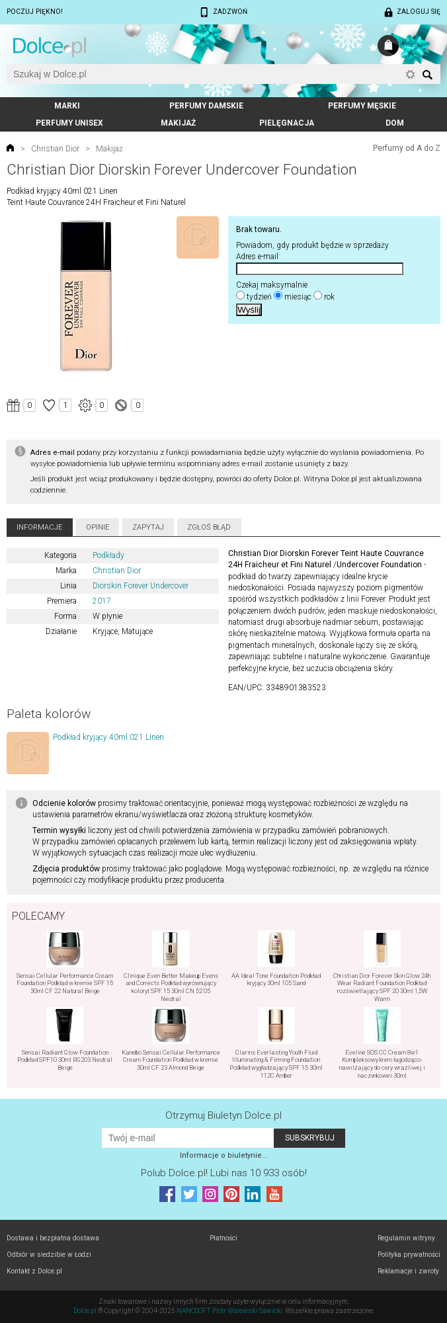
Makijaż (178, 123)
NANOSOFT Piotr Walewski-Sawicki (229, 1310)
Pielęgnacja (286, 123)
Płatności (223, 1238)
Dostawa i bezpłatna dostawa (53, 1238)
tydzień (259, 296)
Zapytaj (148, 527)
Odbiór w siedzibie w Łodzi (49, 1254)
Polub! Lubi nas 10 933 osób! (224, 1173)
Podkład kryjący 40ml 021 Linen (108, 737)
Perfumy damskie (206, 105)
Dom (395, 123)
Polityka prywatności (409, 1254)
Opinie (97, 527)
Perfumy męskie (362, 105)
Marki (67, 105)
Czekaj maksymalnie (271, 285)
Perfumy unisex (69, 123)
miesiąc (297, 296)
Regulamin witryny (406, 1238)
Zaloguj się (418, 11)
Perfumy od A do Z (406, 148)
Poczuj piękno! (35, 11)
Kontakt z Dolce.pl (34, 1271)
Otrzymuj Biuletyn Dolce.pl (223, 1115)
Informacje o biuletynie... (224, 1155)
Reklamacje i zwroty (408, 1271)
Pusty (414, 44)
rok (329, 296)
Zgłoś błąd (209, 527)
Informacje (39, 527)
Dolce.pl (85, 1310)
